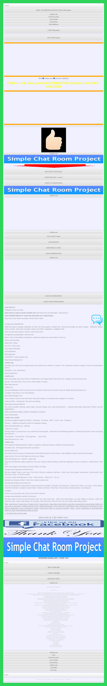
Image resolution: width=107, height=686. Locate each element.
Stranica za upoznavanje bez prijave (55, 632)
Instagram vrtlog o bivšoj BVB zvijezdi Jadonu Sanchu (56, 600)
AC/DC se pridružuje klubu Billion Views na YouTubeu (56, 618)
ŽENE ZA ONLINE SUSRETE (59, 508)
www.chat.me (80, 504)
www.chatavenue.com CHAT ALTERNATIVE (56, 637)
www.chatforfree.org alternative (55, 640)
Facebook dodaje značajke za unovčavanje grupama (55, 613)
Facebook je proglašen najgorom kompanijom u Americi (55, 608)
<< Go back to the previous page (16, 513)
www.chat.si (72, 504)
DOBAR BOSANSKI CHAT (48, 506)
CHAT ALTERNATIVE (53, 296)
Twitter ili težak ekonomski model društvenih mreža (56, 597)
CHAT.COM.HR (54, 573)
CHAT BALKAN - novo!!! (53, 177)
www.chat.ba (90, 504)
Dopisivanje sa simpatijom (56, 645)
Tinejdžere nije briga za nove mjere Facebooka (56, 596)
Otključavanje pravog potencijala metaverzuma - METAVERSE (55, 612)
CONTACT (56, 679)
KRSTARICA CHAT (53, 248)
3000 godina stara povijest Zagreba (55, 624)
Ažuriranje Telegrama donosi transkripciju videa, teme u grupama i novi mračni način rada (55, 602)
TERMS (68, 679)
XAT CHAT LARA (53, 236)
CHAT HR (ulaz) (54, 30)
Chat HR (53, 667)
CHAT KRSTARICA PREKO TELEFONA (34, 508)
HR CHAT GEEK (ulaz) (53, 171)
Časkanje (56, 633)
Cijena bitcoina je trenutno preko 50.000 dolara (56, 626)
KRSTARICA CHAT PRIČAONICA (77, 506)
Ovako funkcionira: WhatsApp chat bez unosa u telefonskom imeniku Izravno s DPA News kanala (56, 595)
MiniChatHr (56, 621)
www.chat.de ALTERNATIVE (55, 634)
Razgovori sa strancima (55, 629)
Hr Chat (53, 670)
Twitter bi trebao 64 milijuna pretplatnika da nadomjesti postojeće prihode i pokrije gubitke (55, 605)
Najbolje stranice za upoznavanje (56, 631)
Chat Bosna (56, 642)
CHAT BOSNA (53, 242)
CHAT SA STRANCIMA (53, 183)
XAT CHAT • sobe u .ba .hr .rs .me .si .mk (55, 635)
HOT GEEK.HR (53, 567)
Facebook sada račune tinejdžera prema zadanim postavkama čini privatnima (55, 599)
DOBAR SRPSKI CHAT (30, 506)
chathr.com (54, 14)
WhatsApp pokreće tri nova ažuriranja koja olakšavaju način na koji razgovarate (56, 614)
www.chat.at (54, 504)
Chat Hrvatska (55, 644)
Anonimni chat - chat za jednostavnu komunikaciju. (56, 620)
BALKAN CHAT (54, 579)
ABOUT (50, 679)
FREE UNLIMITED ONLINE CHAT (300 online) (53, 10)
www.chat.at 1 (44, 504)
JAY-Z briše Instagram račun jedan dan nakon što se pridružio (55, 615)
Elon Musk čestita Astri (55, 611)
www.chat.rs (9, 506)
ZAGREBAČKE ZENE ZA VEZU (27, 510)
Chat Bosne (54, 22)
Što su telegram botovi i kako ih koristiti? (56, 603)
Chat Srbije (54, 19)
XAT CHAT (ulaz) (53, 38)
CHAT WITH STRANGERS (54, 302)
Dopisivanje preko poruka (56, 646)
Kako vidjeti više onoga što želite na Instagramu (55, 601)
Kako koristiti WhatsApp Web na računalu (56, 609)
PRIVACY (62, 679)
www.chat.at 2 (34, 504)
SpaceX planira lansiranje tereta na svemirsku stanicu (56, 606)
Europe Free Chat (56, 641)
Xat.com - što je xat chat (56, 628)
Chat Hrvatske (53, 17)
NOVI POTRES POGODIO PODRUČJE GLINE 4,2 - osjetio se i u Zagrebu (56, 625)
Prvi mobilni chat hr (55, 622)
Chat (53, 655)
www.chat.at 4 (10, 307)
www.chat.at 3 (24, 504)
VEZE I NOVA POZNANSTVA (80, 508)
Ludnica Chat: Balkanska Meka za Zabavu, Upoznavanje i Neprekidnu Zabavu (55, 592)
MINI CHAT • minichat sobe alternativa (56, 636)
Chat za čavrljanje (56, 630)
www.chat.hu (62, 504)
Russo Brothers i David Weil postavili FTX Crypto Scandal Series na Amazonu (55, 598)
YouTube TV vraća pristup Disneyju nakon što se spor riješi (56, 607)
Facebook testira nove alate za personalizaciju (56, 610)
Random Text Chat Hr (56, 623)
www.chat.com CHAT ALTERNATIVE (55, 639)
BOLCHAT (61, 506)
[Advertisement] (53, 59)
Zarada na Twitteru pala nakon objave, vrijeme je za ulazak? (56, 617)
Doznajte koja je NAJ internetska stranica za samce (56, 619)
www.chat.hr (17, 506)
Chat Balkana (54, 24)
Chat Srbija (55, 643)
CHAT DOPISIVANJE (54, 253)
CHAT (7, 5)
